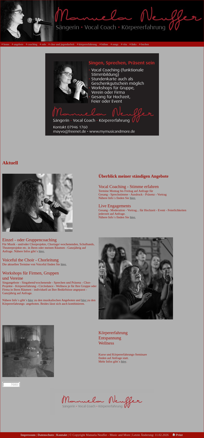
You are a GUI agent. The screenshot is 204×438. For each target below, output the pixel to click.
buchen (145, 44)
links (134, 44)
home (6, 44)
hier (30, 300)
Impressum (27, 435)
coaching (32, 44)
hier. (133, 198)
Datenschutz (46, 435)
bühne (104, 44)
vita (125, 44)
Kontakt (61, 435)
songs (115, 44)
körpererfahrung (88, 44)
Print (178, 435)
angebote (18, 44)
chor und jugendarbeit (62, 44)
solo (44, 44)
